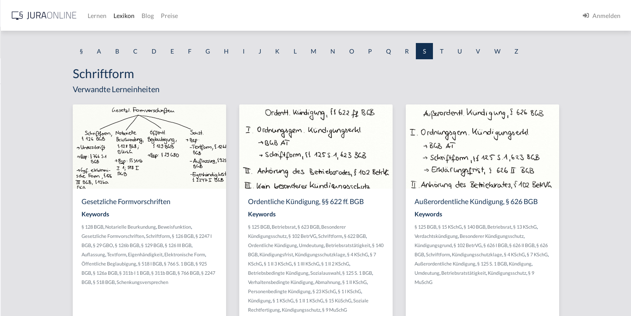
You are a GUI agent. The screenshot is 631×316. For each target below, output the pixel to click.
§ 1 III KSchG (384, 263)
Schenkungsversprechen (228, 282)
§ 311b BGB (237, 273)
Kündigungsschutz (372, 309)
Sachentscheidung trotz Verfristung (55, 231)
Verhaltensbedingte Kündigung (351, 282)
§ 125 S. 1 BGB (428, 273)
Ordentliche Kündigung (343, 245)
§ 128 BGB (166, 227)
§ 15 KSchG (518, 227)
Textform (190, 254)
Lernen (236, 15)
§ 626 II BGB (590, 245)
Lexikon (263, 15)
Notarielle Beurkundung (204, 227)
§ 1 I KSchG (420, 291)
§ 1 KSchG (354, 300)
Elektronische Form (258, 254)
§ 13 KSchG (593, 227)
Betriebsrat (355, 227)
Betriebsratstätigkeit (419, 245)
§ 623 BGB (379, 227)
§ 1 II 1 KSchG (380, 300)
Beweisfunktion (248, 227)
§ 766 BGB (262, 273)
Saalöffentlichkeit (31, 93)
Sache (15, 211)
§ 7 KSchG (329, 263)
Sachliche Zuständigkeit (39, 290)
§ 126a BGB (179, 273)
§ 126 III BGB (252, 245)
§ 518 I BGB (224, 263)
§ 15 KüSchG (409, 300)
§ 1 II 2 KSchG (413, 263)
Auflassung (167, 254)
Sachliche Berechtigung (39, 271)
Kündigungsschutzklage (400, 254)
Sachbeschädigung (32, 132)
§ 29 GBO (177, 245)
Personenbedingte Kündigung (350, 291)
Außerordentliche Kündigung (529, 263)
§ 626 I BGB (564, 245)
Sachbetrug (22, 152)
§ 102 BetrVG (373, 236)
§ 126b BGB (201, 245)
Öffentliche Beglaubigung (183, 263)
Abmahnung (398, 282)
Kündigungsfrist (356, 254)
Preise (308, 15)
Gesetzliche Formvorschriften (187, 236)
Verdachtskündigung (504, 236)
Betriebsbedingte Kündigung (349, 273)
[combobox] (70, 42)
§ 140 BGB (543, 227)
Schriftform (232, 236)
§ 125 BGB (330, 227)
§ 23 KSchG (395, 291)
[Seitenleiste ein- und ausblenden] (126, 13)
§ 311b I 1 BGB (208, 273)
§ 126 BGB (257, 236)
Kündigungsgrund (501, 245)
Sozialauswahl (396, 273)
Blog (287, 15)
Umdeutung (382, 245)
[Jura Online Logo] (183, 15)
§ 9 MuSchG (405, 309)
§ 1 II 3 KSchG (356, 263)
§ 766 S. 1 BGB (253, 263)
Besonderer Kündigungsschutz (560, 236)
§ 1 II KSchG (425, 282)
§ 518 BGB (189, 282)
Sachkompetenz (28, 251)
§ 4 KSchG (437, 254)
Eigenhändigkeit (219, 254)
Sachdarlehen (25, 172)
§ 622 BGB (426, 236)
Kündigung (330, 300)
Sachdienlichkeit (29, 192)
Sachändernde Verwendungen (47, 113)
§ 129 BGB (226, 245)
